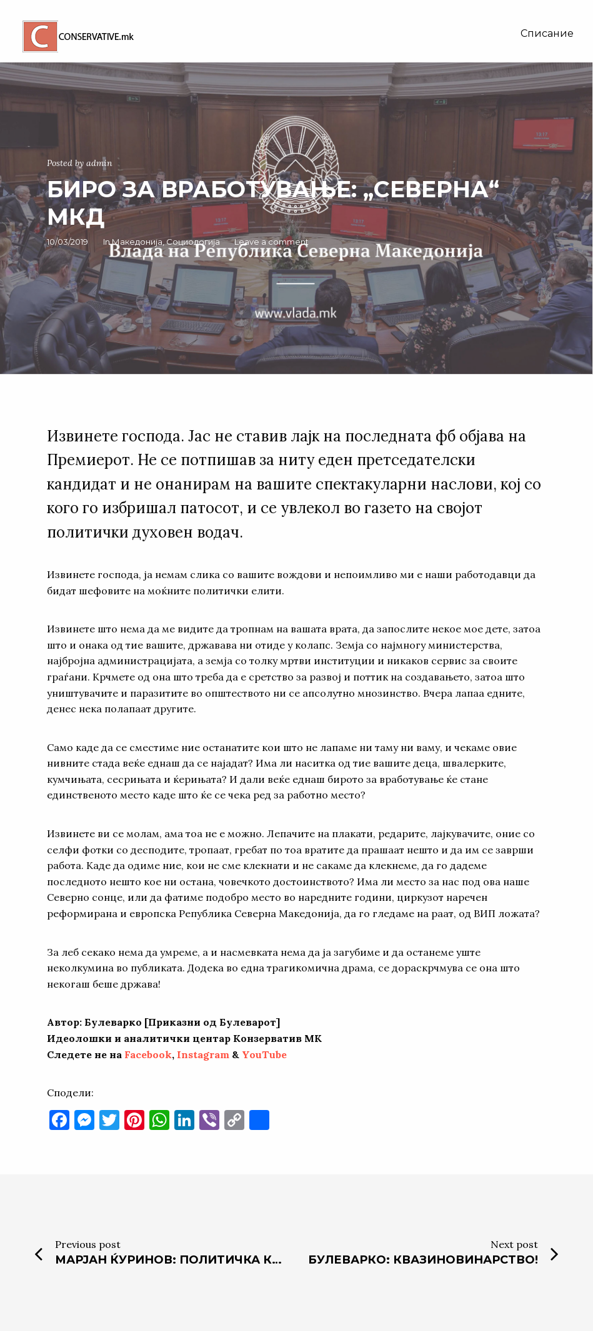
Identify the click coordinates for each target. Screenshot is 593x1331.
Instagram (203, 1054)
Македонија (137, 242)
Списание (547, 33)
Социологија (193, 242)
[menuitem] (547, 34)
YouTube (264, 1054)
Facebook (148, 1054)
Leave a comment (271, 242)
